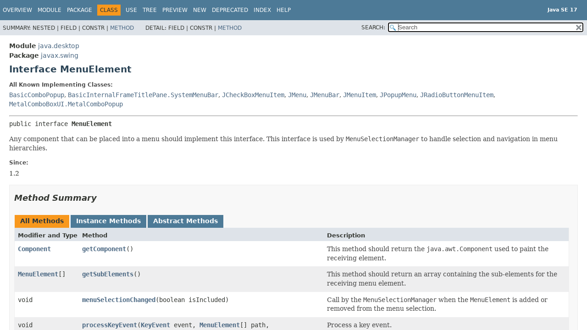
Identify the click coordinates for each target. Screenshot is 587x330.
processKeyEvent (109, 325)
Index (262, 10)
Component (34, 249)
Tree (150, 10)
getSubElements (107, 274)
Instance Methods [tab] (108, 221)
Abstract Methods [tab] (185, 221)
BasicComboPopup (36, 95)
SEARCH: (373, 27)
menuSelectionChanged (118, 299)
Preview (175, 10)
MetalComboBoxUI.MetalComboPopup (66, 104)
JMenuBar (324, 95)
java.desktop (58, 46)
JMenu (297, 95)
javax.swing (59, 55)
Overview (17, 10)
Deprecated (230, 10)
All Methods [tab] (42, 221)
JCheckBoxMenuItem (253, 95)
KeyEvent (155, 325)
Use (131, 10)
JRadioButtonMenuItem (456, 95)
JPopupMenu (398, 95)
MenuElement (38, 274)
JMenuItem (359, 95)
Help (284, 10)
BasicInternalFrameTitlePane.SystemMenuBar (143, 95)
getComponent (104, 249)
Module (49, 10)
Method (122, 28)
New (199, 10)
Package (79, 10)
